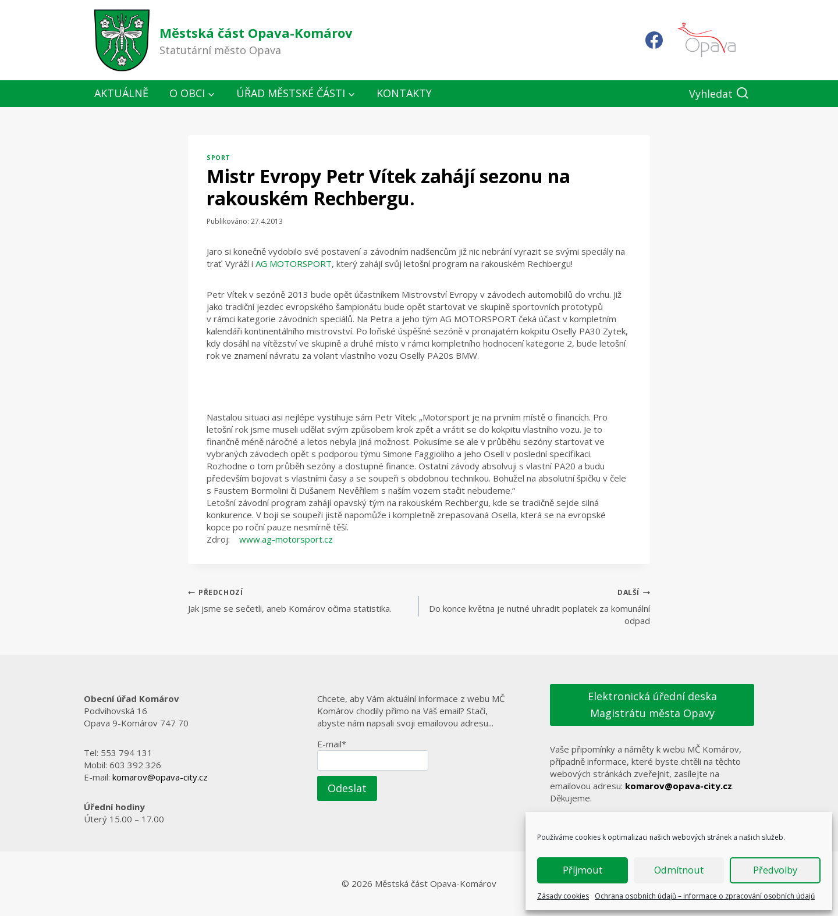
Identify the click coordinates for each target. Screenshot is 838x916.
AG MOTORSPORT (293, 263)
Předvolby (775, 870)
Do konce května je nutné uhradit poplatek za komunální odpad (539, 606)
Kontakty (404, 93)
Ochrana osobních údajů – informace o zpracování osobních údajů (705, 896)
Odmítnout (679, 870)
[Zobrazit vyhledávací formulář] (719, 94)
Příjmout (582, 870)
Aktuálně (121, 93)
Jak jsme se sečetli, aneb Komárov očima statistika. (299, 600)
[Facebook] (654, 40)
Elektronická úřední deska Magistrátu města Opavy (652, 704)
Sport (218, 158)
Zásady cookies (563, 896)
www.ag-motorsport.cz (286, 539)
